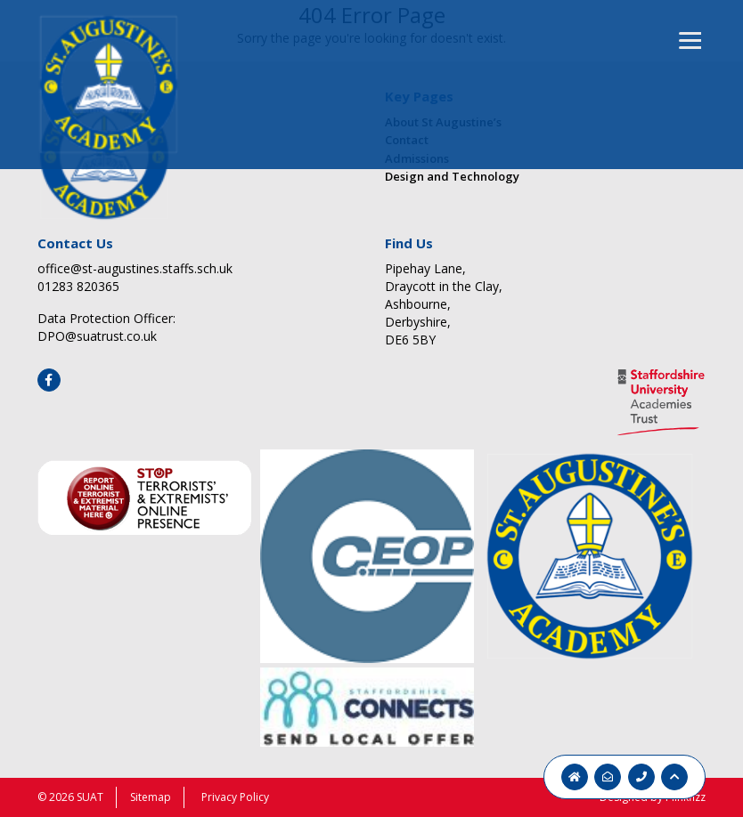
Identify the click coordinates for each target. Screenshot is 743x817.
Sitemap (150, 797)
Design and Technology (452, 176)
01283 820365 (78, 286)
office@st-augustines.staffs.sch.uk (135, 268)
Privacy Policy (235, 797)
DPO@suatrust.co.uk (97, 336)
